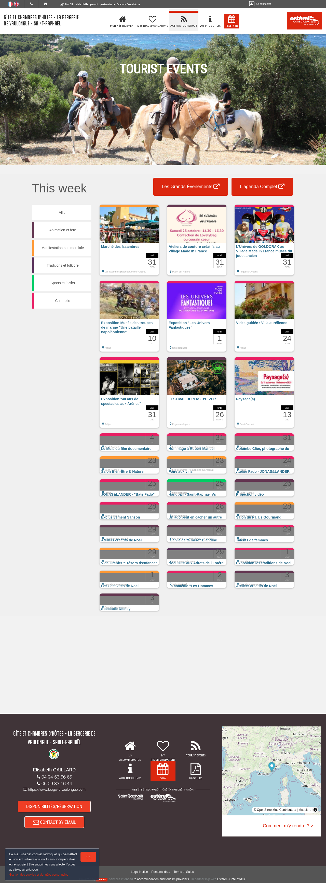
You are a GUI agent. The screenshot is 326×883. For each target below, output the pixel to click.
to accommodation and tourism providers (161, 879)
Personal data (160, 872)
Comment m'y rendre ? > (288, 825)
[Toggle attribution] (315, 810)
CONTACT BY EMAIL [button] (54, 822)
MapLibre (304, 810)
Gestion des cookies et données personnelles (38, 874)
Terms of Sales (184, 872)
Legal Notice (139, 872)
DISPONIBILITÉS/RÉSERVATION (54, 806)
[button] (129, 242)
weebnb (102, 879)
